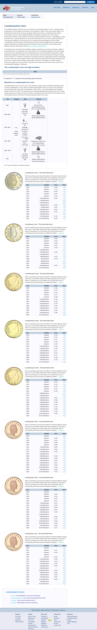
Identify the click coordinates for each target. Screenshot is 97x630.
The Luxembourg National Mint (37, 46)
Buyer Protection (45, 610)
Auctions (30, 623)
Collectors (85, 7)
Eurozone (43, 620)
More (61, 181)
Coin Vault (17, 618)
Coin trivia (30, 628)
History (56, 616)
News (36, 610)
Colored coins (44, 627)
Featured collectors (33, 627)
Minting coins (31, 618)
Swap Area (75, 7)
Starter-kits (44, 625)
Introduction (44, 616)
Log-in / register (58, 1)
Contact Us (62, 610)
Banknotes (43, 623)
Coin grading (31, 621)
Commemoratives (17, 598)
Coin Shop (57, 7)
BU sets (14, 602)
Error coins (31, 620)
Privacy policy (55, 610)
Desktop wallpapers (72, 621)
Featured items (32, 625)
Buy (65, 187)
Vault (92, 7)
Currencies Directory (72, 618)
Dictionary (66, 7)
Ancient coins (57, 625)
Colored (14, 600)
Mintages (43, 621)
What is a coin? (32, 616)
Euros (13, 595)
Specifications (44, 618)
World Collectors (19, 621)
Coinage (69, 620)
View (64, 200)
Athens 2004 (57, 621)
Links (68, 623)
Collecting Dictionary (72, 616)
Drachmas (56, 618)
